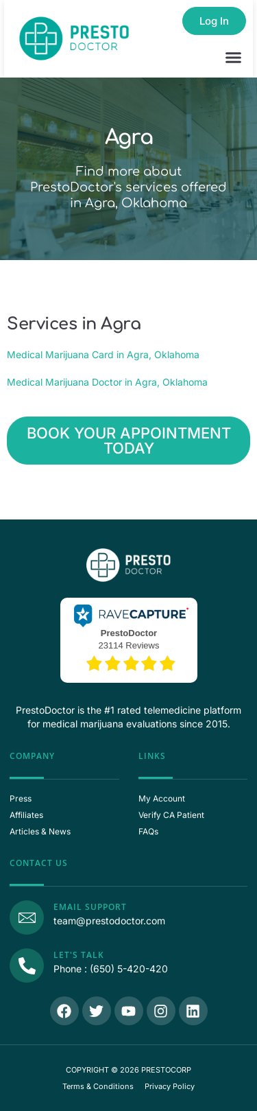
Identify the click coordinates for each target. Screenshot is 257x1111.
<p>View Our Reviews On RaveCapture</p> (129, 639)
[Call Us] (27, 965)
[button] (234, 58)
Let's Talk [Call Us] (78, 955)
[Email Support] (27, 917)
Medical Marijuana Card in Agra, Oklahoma (103, 354)
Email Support (90, 907)
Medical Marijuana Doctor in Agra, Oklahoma (107, 382)
